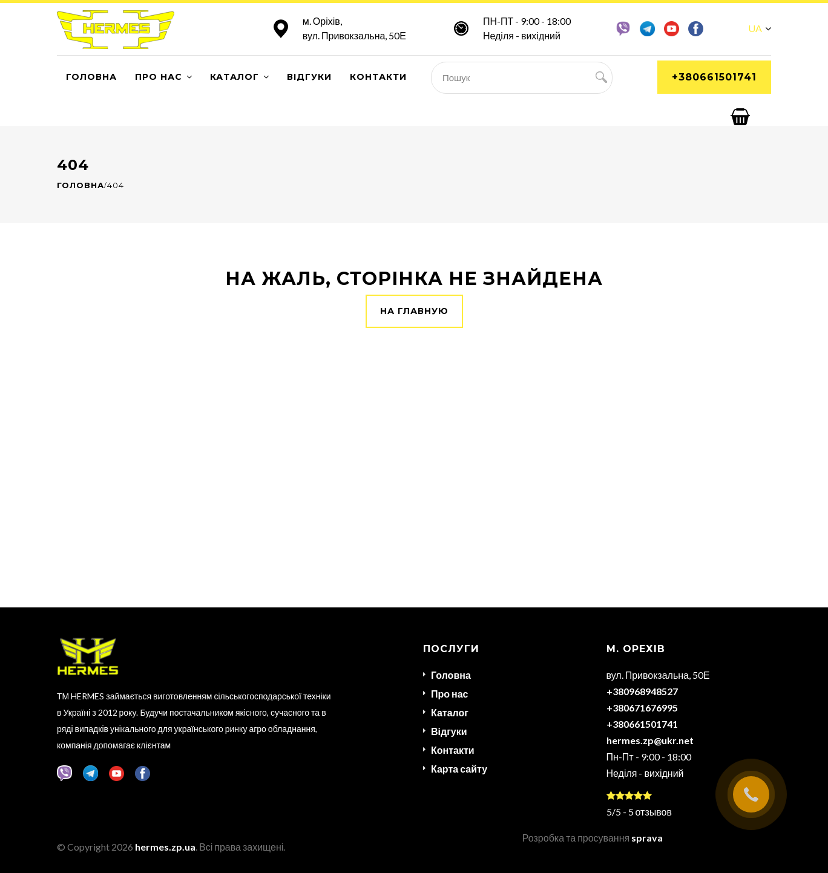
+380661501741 (714, 77)
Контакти (378, 76)
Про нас (158, 76)
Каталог (234, 76)
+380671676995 (642, 707)
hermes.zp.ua (165, 846)
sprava (647, 837)
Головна (91, 76)
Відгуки (309, 76)
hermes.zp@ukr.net (650, 740)
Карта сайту (459, 768)
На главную (414, 311)
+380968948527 (642, 691)
